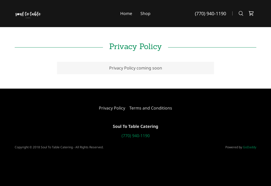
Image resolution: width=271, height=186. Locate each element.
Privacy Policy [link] (112, 108)
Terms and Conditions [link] (150, 108)
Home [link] (126, 13)
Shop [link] (145, 13)
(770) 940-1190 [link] (210, 13)
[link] (28, 13)
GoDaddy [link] (249, 147)
